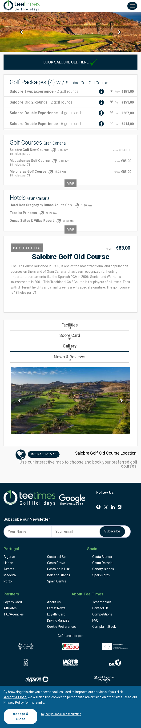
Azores (9, 569)
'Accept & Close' (15, 697)
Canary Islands (103, 569)
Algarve (9, 557)
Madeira (10, 575)
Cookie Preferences (62, 626)
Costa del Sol (56, 557)
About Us (54, 602)
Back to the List (27, 248)
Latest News (56, 608)
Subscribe (112, 531)
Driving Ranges (58, 620)
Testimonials (101, 602)
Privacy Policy (14, 702)
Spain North (101, 575)
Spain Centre (56, 581)
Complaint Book (104, 626)
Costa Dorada (102, 563)
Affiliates (10, 608)
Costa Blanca (102, 557)
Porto (8, 581)
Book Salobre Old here (70, 62)
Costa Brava (56, 563)
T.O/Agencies (14, 614)
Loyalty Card (13, 602)
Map (70, 183)
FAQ (95, 620)
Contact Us (100, 608)
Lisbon (8, 563)
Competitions (102, 614)
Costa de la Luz (58, 569)
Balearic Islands (58, 575)
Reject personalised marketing (61, 714)
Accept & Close (20, 716)
